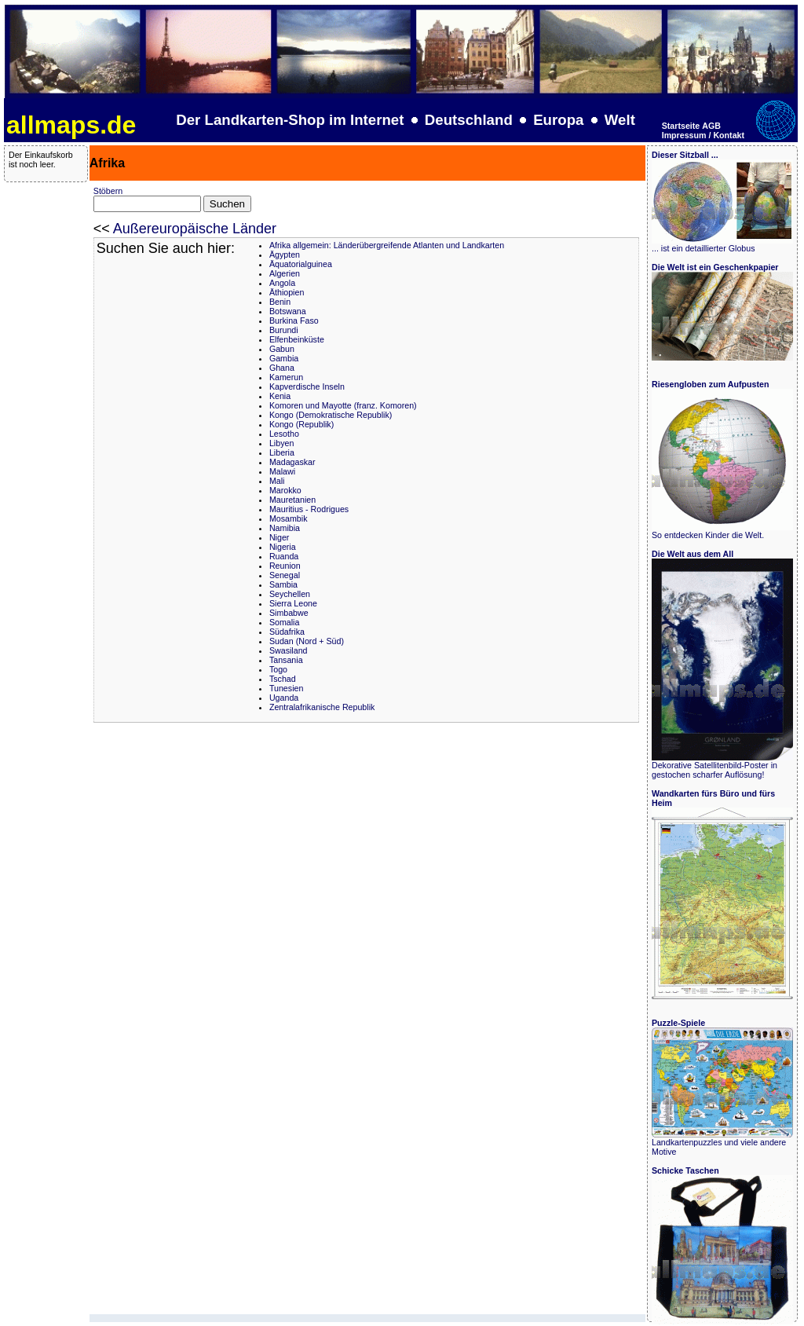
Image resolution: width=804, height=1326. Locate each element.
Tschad (282, 678)
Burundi (283, 330)
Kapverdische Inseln (307, 386)
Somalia (284, 622)
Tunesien (286, 688)
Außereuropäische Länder (194, 228)
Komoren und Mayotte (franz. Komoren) (343, 405)
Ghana (281, 367)
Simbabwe (289, 612)
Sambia (283, 584)
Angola (282, 283)
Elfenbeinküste (296, 339)
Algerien (284, 273)
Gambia (283, 358)
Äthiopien (286, 292)
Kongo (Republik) (301, 424)
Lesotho (284, 433)
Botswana (287, 311)
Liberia (281, 452)
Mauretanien (292, 499)
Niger (279, 537)
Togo (278, 669)
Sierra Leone (293, 603)
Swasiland (288, 650)
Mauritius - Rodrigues (309, 509)
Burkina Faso (294, 320)
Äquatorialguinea (300, 264)
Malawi (282, 471)
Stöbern (107, 191)
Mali (277, 480)
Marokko (285, 490)
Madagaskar (292, 462)
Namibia (284, 528)
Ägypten (284, 254)
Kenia (280, 396)
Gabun (281, 348)
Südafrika (287, 631)
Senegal (284, 575)
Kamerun (286, 377)
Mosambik (288, 518)
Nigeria (282, 546)
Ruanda (283, 556)
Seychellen (289, 594)
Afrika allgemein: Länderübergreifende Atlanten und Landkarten (386, 245)
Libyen (281, 443)
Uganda (283, 697)
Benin (280, 301)
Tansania (286, 660)
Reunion (285, 565)
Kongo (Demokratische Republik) (330, 414)
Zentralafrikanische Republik (322, 707)
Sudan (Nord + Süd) (306, 641)
